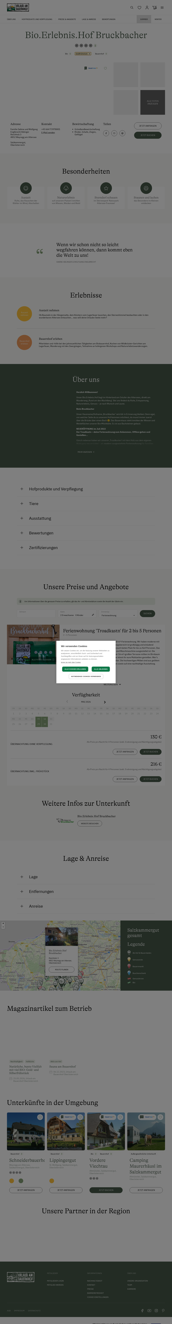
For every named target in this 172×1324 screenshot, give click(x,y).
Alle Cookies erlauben (75, 669)
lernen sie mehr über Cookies (71, 662)
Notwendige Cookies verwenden (86, 676)
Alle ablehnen (101, 669)
